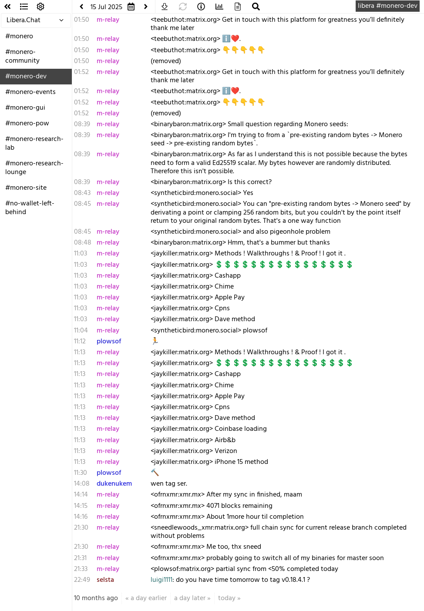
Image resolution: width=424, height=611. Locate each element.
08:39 (82, 124)
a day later (189, 598)
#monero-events (30, 92)
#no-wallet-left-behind (29, 208)
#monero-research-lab (34, 144)
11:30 (80, 473)
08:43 (82, 193)
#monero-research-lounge (34, 168)
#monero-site (26, 188)
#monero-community (22, 57)
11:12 (80, 341)
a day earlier (149, 598)
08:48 (82, 242)
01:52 (81, 72)
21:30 (81, 528)
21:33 (80, 569)
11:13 (79, 352)
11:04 (81, 330)
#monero (19, 36)
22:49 (82, 580)
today (227, 598)
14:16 (80, 517)
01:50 (81, 20)
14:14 (81, 494)
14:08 (82, 484)
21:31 (80, 558)
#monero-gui (25, 108)
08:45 (82, 204)
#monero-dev (26, 76)
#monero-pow (27, 123)
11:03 (80, 253)
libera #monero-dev (387, 6)
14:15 (80, 506)
